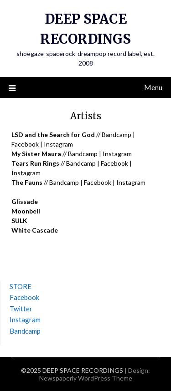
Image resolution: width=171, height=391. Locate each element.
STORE (20, 286)
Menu (153, 87)
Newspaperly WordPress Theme (85, 378)
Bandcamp (116, 134)
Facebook (25, 144)
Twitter (21, 309)
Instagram (58, 144)
